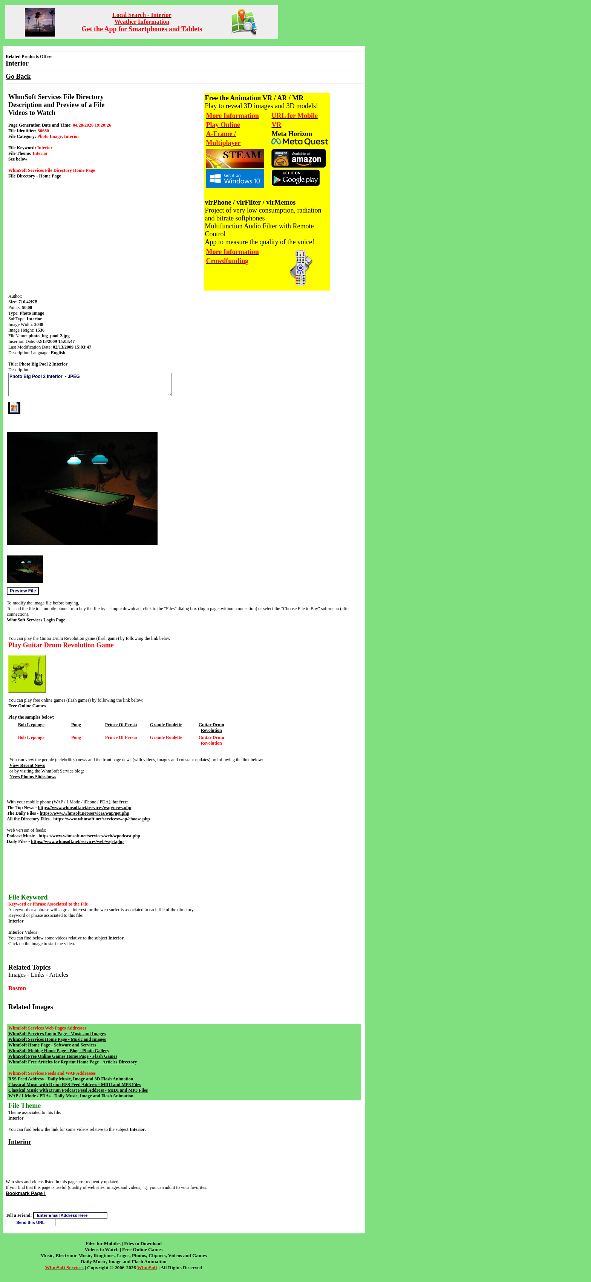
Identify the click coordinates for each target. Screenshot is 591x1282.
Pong (76, 724)
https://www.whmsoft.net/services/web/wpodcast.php (89, 835)
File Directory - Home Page (34, 176)
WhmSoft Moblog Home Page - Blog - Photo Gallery (58, 1050)
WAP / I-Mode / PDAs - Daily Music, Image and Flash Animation (70, 1095)
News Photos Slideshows (32, 776)
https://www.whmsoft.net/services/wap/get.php (84, 813)
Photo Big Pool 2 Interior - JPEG (89, 384)
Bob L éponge (31, 724)
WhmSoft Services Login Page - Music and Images (57, 1033)
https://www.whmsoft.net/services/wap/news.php (85, 807)
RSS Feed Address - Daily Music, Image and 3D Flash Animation (70, 1079)
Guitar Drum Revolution (211, 727)
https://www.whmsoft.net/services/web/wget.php (77, 841)
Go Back (18, 76)
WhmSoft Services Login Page (36, 620)
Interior (19, 1142)
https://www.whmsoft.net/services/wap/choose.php (101, 819)
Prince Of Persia (121, 724)
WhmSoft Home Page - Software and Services (52, 1045)
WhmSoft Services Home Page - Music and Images (57, 1039)
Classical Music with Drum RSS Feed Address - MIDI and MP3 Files (74, 1084)
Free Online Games (27, 705)
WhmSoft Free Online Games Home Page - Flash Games (62, 1056)
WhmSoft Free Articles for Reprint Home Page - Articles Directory (72, 1062)
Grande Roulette (166, 724)
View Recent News (27, 765)
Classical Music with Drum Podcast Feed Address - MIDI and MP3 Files (78, 1090)
